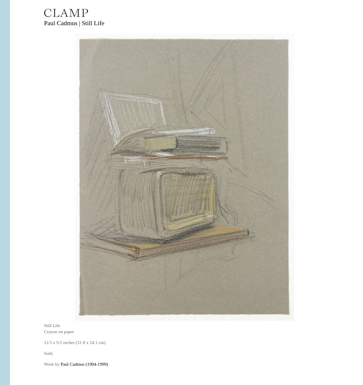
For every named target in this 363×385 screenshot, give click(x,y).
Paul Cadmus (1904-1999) (84, 364)
